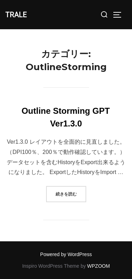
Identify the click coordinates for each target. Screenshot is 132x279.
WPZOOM (98, 266)
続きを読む (71, 193)
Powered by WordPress (66, 254)
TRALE (16, 15)
